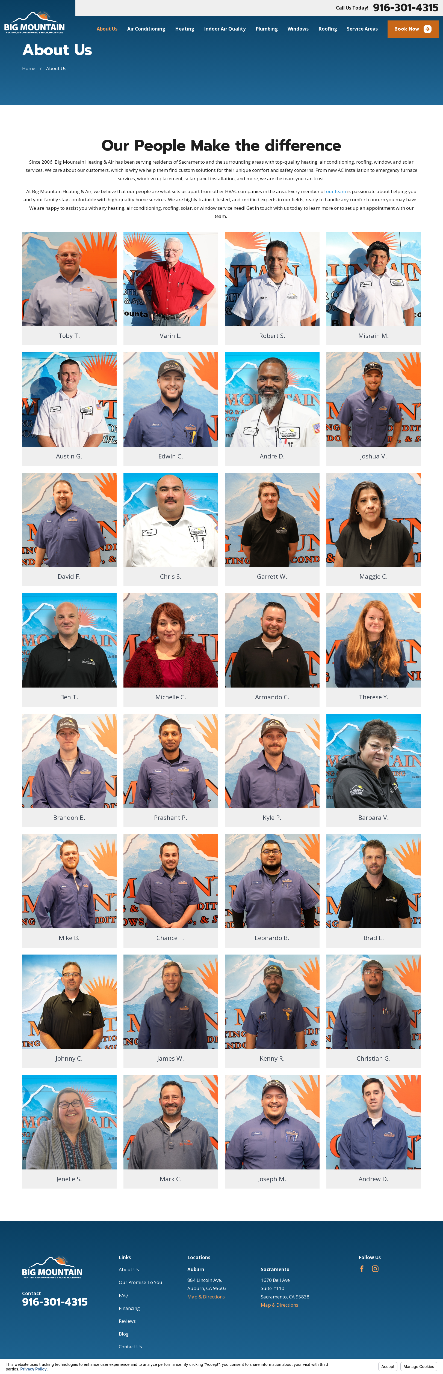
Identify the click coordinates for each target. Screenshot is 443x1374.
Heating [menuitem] (184, 29)
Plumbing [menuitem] (267, 29)
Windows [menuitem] (298, 29)
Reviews (127, 1321)
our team (336, 191)
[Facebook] (362, 1268)
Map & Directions (206, 1297)
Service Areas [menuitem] (362, 29)
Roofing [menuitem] (327, 29)
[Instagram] (375, 1268)
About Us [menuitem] (107, 29)
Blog (124, 1334)
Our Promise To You (140, 1282)
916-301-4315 (406, 8)
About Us (129, 1269)
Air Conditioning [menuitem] (146, 29)
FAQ (123, 1295)
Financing (129, 1308)
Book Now (413, 29)
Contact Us (130, 1346)
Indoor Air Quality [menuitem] (225, 29)
